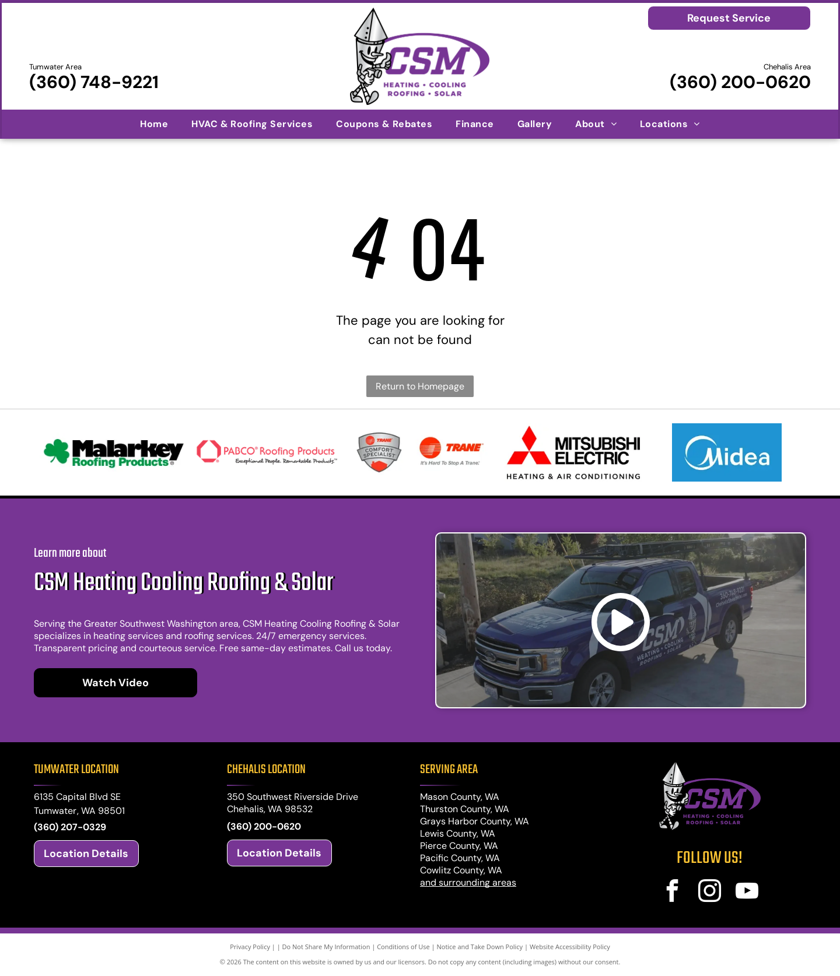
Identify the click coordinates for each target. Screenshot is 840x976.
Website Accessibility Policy (570, 946)
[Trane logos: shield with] (420, 452)
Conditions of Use (403, 946)
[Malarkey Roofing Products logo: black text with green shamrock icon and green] (113, 452)
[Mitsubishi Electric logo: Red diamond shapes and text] (573, 452)
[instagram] (709, 892)
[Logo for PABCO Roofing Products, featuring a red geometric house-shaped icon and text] (267, 452)
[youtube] (747, 892)
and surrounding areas (468, 882)
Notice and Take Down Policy (480, 946)
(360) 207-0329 (70, 827)
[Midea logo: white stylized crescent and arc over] (726, 452)
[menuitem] (154, 124)
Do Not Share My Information (326, 946)
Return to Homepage (420, 386)
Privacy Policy (250, 946)
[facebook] (672, 892)
